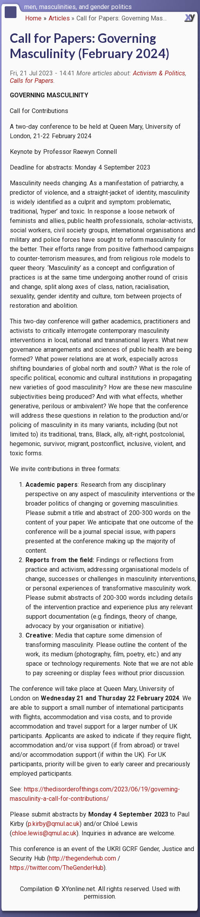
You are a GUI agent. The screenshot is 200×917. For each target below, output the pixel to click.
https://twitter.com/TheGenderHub (57, 867)
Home (33, 18)
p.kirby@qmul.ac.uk (54, 823)
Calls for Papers (31, 80)
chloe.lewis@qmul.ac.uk (44, 833)
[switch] (192, 6)
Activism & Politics (159, 73)
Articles (59, 18)
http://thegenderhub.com (82, 858)
